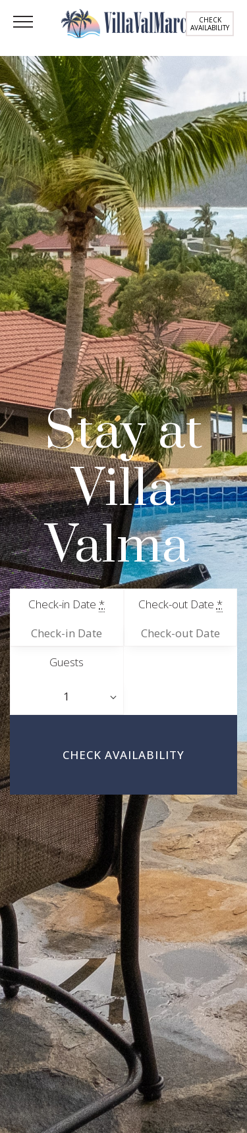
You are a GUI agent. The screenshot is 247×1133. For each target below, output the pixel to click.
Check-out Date (180, 604)
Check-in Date (66, 604)
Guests (66, 662)
